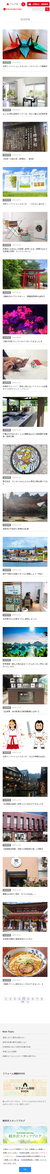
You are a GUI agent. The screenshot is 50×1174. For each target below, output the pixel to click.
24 (23, 1002)
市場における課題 (10, 1052)
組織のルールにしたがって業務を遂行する (19, 1056)
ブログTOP (14, 4)
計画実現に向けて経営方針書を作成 (16, 1047)
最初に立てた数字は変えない (14, 1038)
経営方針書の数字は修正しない (15, 1042)
